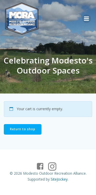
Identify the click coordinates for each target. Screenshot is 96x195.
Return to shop (22, 129)
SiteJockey (59, 179)
